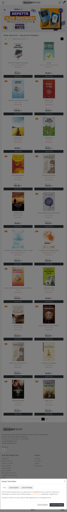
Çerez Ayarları (43, 505)
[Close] (65, 481)
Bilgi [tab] (4, 487)
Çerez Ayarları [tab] (13, 487)
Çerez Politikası (36, 494)
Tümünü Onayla (57, 505)
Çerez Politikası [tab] (27, 487)
